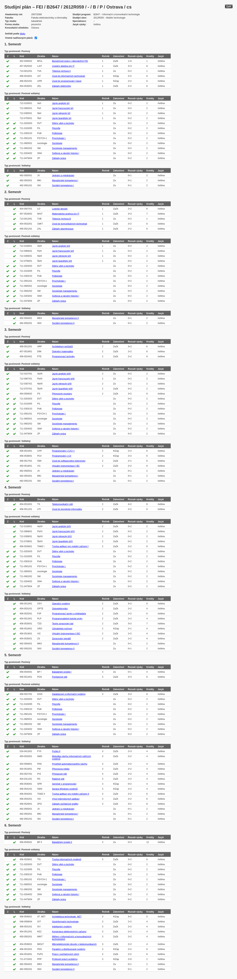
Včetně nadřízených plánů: (19, 38)
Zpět (228, 6)
